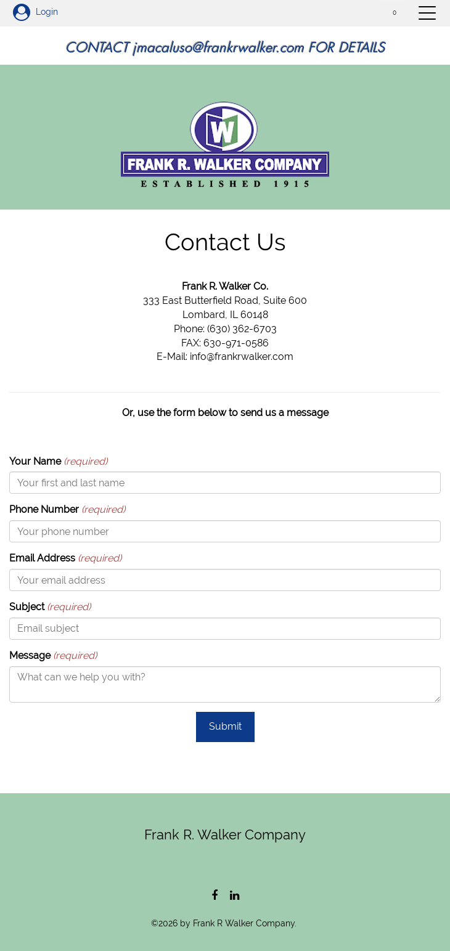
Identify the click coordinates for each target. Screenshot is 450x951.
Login (35, 12)
